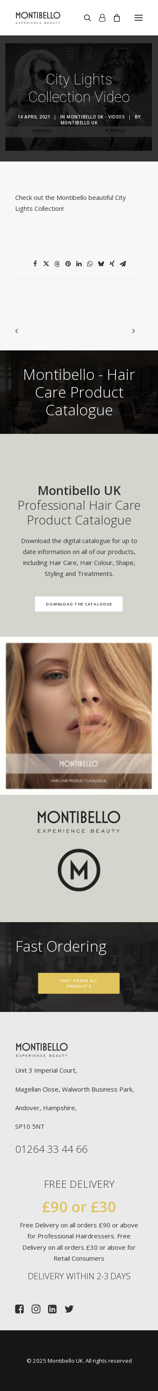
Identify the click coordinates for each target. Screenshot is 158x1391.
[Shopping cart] (113, 18)
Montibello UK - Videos (96, 117)
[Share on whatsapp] (90, 264)
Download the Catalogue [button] (70, 604)
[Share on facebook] (35, 264)
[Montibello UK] (38, 17)
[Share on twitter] (46, 264)
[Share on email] (123, 264)
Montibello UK (79, 123)
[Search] (83, 18)
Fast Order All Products (79, 983)
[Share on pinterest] (68, 264)
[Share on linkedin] (79, 264)
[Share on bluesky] (101, 264)
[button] (138, 17)
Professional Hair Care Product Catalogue (70, 505)
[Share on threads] (57, 264)
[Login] (98, 18)
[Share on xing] (112, 264)
